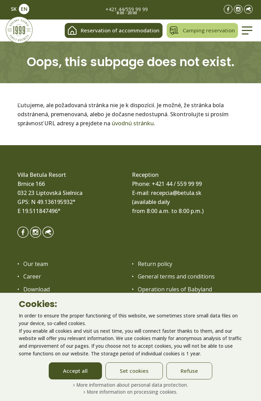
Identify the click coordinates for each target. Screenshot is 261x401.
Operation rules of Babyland (175, 289)
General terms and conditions (176, 276)
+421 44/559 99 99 (126, 9)
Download (36, 289)
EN (24, 9)
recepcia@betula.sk (176, 193)
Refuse (189, 370)
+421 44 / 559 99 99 (177, 184)
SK (14, 9)
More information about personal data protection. (130, 385)
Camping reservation (202, 30)
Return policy (155, 264)
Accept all (75, 370)
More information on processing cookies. (130, 391)
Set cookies (134, 370)
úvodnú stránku (133, 123)
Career (32, 276)
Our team (35, 264)
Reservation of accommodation (113, 30)
